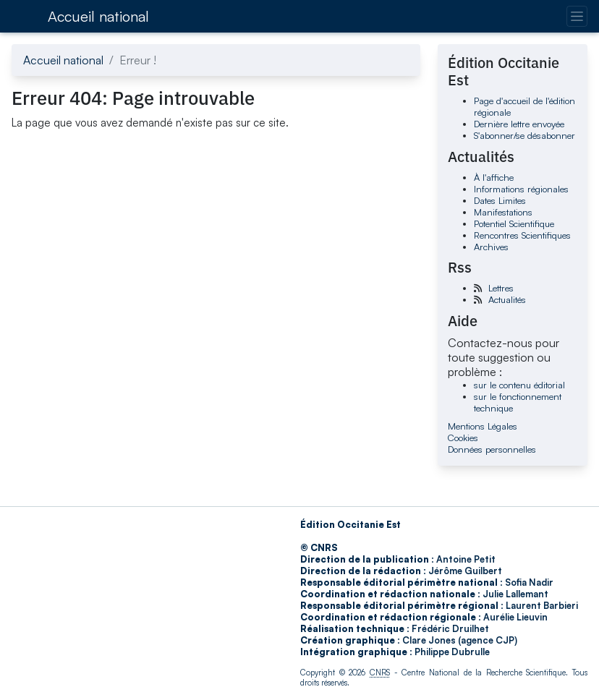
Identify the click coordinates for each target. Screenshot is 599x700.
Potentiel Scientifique (514, 223)
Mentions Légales (482, 426)
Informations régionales (521, 189)
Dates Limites (500, 200)
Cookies (463, 437)
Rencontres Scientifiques (522, 235)
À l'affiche (494, 177)
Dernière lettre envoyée (519, 123)
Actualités (507, 299)
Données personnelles (492, 449)
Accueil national (98, 16)
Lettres (501, 288)
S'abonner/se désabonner (524, 135)
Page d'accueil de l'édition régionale (524, 106)
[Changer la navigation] (576, 16)
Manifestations (503, 212)
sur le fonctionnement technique (517, 402)
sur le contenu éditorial (519, 384)
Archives (491, 246)
